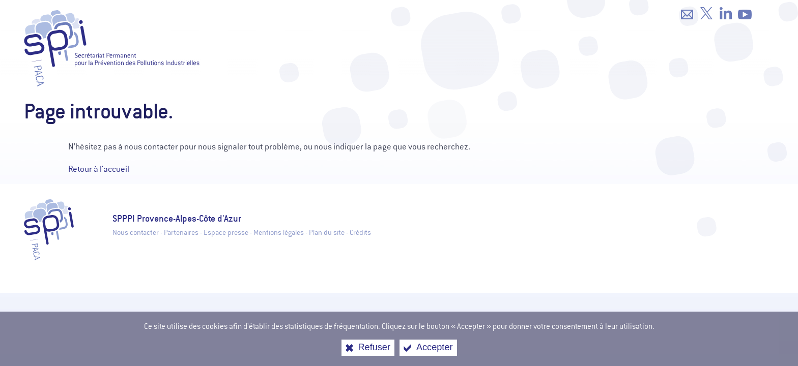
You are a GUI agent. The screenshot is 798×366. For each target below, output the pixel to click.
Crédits (360, 232)
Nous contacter (135, 232)
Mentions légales (278, 232)
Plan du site (327, 232)
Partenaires (181, 232)
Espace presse (226, 232)
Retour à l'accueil (98, 169)
